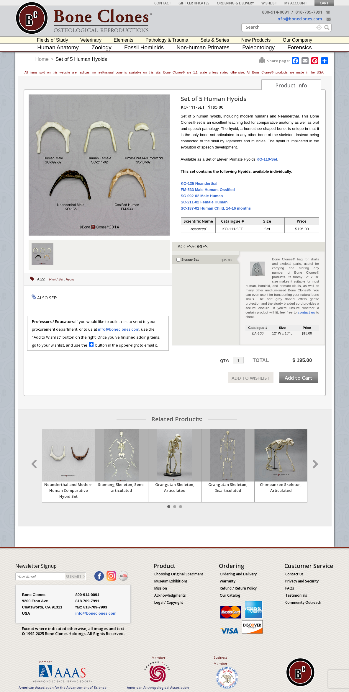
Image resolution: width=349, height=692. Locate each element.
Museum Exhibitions (171, 581)
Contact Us (294, 574)
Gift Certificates (193, 3)
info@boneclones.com (299, 19)
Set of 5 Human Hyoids (81, 59)
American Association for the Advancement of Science (62, 687)
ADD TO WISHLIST (251, 378)
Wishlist (269, 3)
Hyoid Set (56, 279)
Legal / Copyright (168, 602)
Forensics (299, 47)
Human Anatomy (57, 47)
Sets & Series (214, 40)
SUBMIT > (75, 576)
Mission (160, 588)
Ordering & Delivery (235, 3)
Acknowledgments (170, 595)
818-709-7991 (308, 12)
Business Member (220, 660)
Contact (162, 3)
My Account (295, 3)
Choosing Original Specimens (179, 574)
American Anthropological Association (158, 687)
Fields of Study (52, 40)
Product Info (291, 85)
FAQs (289, 588)
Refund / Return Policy (238, 588)
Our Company (297, 40)
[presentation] (206, 259)
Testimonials (296, 595)
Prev (35, 464)
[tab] (206, 259)
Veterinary (90, 40)
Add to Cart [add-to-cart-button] (298, 377)
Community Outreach (303, 602)
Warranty (227, 581)
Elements (123, 40)
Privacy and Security (302, 581)
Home (42, 59)
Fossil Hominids (144, 47)
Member (45, 662)
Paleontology (258, 47)
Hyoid (70, 279)
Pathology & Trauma (166, 40)
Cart (324, 3)
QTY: (224, 360)
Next (314, 464)
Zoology (101, 47)
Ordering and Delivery (238, 574)
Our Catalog (230, 595)
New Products (256, 40)
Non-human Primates (203, 47)
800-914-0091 (275, 12)
